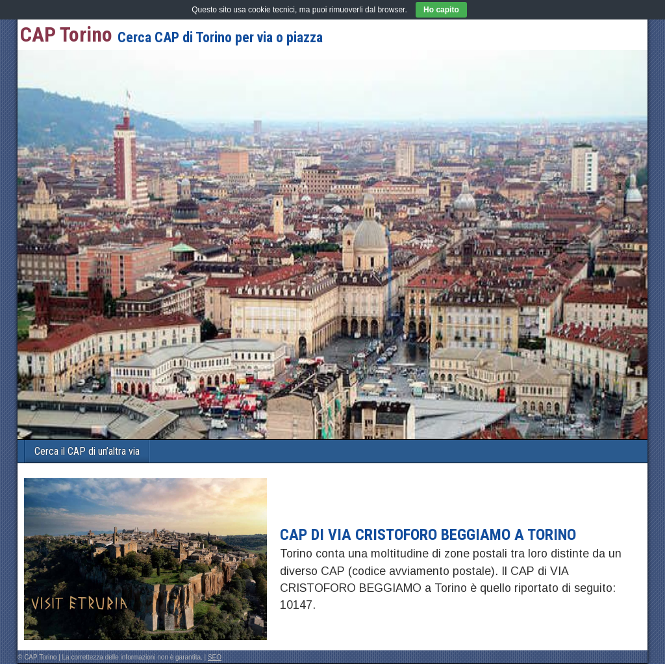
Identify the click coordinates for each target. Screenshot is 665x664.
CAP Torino (66, 34)
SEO (214, 657)
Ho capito (441, 9)
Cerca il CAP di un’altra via (87, 451)
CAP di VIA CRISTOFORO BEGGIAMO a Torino (428, 535)
